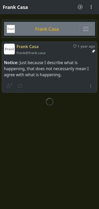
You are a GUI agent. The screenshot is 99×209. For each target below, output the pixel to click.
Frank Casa (15, 7)
